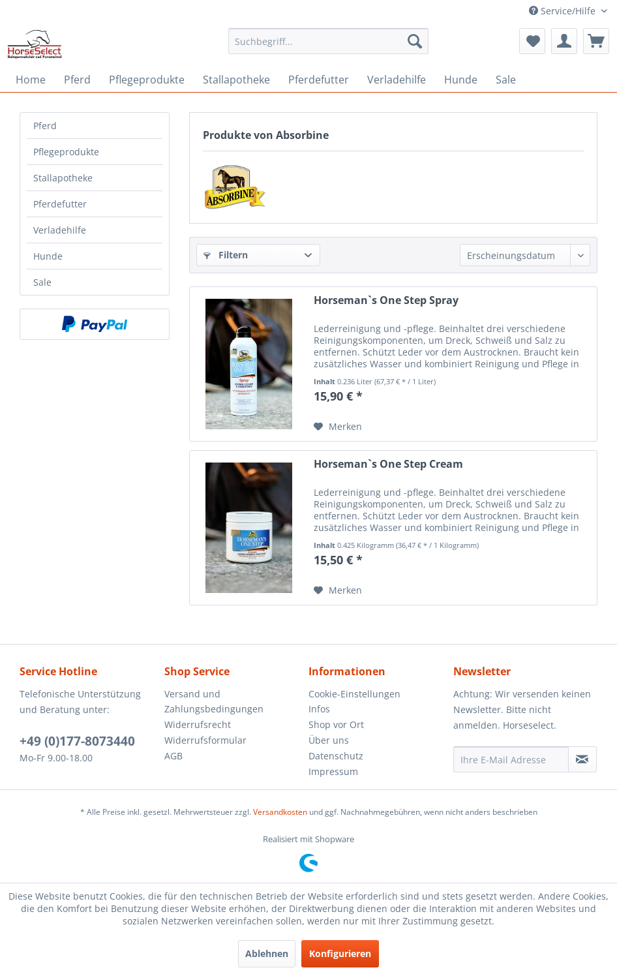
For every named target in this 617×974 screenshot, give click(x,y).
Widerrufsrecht (197, 724)
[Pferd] (77, 79)
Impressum (333, 771)
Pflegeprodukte (66, 151)
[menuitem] (328, 41)
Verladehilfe (59, 230)
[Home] (31, 79)
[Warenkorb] (596, 41)
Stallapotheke (63, 178)
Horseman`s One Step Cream (388, 464)
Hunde (48, 256)
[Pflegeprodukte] (147, 79)
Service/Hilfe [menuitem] (563, 11)
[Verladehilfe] (396, 79)
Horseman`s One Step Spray (386, 300)
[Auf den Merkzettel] (338, 426)
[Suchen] (415, 41)
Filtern (225, 255)
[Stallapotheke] (236, 79)
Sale (42, 282)
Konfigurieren (340, 953)
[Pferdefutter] (318, 79)
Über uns (328, 740)
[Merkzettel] (532, 41)
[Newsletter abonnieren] (582, 759)
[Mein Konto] (564, 41)
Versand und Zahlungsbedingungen (213, 702)
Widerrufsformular (205, 740)
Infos (319, 709)
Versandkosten (280, 811)
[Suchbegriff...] (328, 41)
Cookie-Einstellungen (354, 694)
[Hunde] (461, 79)
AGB (173, 756)
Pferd (45, 125)
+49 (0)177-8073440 (77, 741)
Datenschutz (335, 756)
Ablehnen (266, 953)
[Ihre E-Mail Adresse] (511, 759)
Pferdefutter (60, 204)
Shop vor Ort (336, 724)
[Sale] (506, 79)
